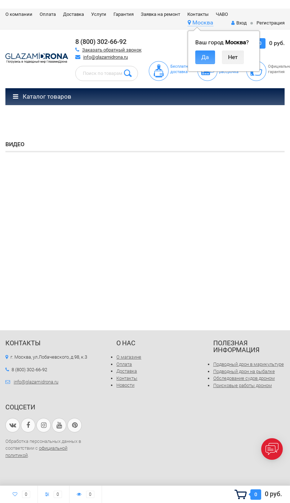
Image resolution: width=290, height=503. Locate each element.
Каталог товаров (42, 96)
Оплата (48, 14)
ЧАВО (222, 14)
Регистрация (270, 23)
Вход (239, 23)
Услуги (98, 14)
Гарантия (123, 14)
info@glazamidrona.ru (105, 57)
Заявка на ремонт (160, 14)
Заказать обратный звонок (112, 50)
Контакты (198, 14)
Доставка (73, 14)
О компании (18, 14)
